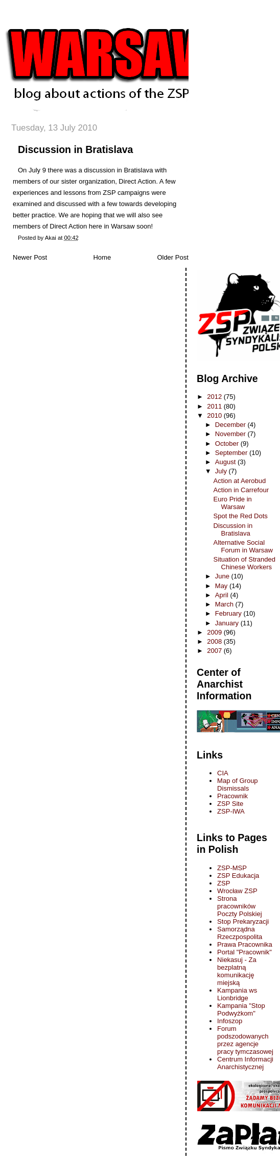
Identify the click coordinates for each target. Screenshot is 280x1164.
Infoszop (229, 1021)
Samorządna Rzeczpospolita (239, 933)
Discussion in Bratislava (75, 149)
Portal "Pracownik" (244, 952)
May (222, 586)
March (225, 604)
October (228, 443)
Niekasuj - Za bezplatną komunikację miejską (236, 971)
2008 (215, 641)
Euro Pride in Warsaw (233, 503)
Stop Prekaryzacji (243, 921)
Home (102, 257)
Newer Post (30, 257)
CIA (222, 773)
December (231, 424)
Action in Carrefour (241, 490)
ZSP (223, 883)
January (228, 623)
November (231, 434)
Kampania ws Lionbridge (237, 994)
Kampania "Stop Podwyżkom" (241, 1009)
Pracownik (232, 796)
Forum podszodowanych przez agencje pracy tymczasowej (245, 1040)
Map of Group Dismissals (237, 784)
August (226, 462)
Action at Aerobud (240, 481)
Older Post (172, 257)
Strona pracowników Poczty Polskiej (239, 906)
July (222, 471)
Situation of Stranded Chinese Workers (244, 563)
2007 (215, 650)
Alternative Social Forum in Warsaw (243, 546)
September (232, 453)
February (229, 613)
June (223, 576)
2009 (215, 632)
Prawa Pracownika (244, 944)
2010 (215, 415)
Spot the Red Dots (241, 516)
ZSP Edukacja (238, 875)
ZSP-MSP (232, 868)
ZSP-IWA (231, 811)
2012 (215, 396)
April (222, 595)
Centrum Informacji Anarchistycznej (245, 1063)
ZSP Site (230, 803)
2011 (215, 406)
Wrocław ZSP (237, 891)
